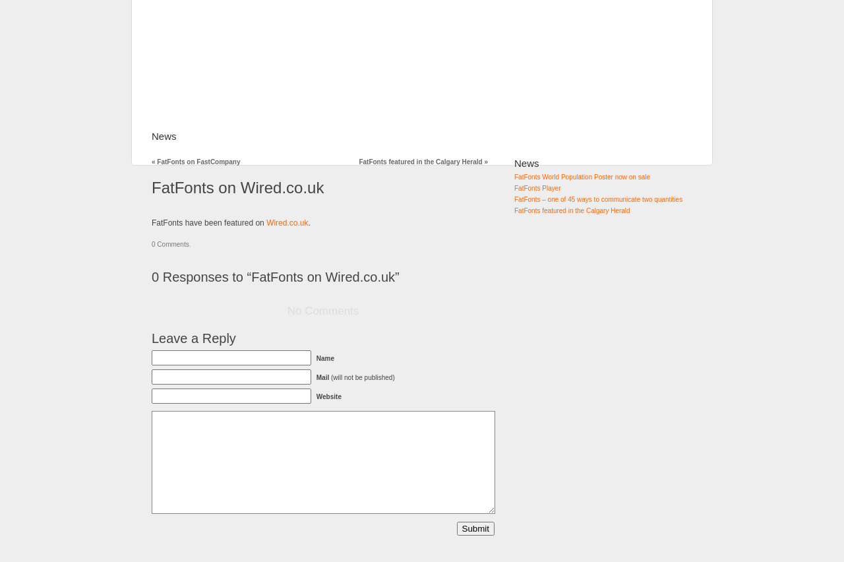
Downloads (410, 136)
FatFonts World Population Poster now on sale (582, 177)
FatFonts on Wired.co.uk (238, 188)
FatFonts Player (537, 188)
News (164, 136)
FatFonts (218, 136)
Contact (474, 136)
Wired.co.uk (287, 223)
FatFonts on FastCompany (196, 162)
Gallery (276, 136)
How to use (338, 136)
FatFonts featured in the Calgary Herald (423, 162)
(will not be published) (355, 377)
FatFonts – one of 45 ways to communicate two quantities (598, 199)
